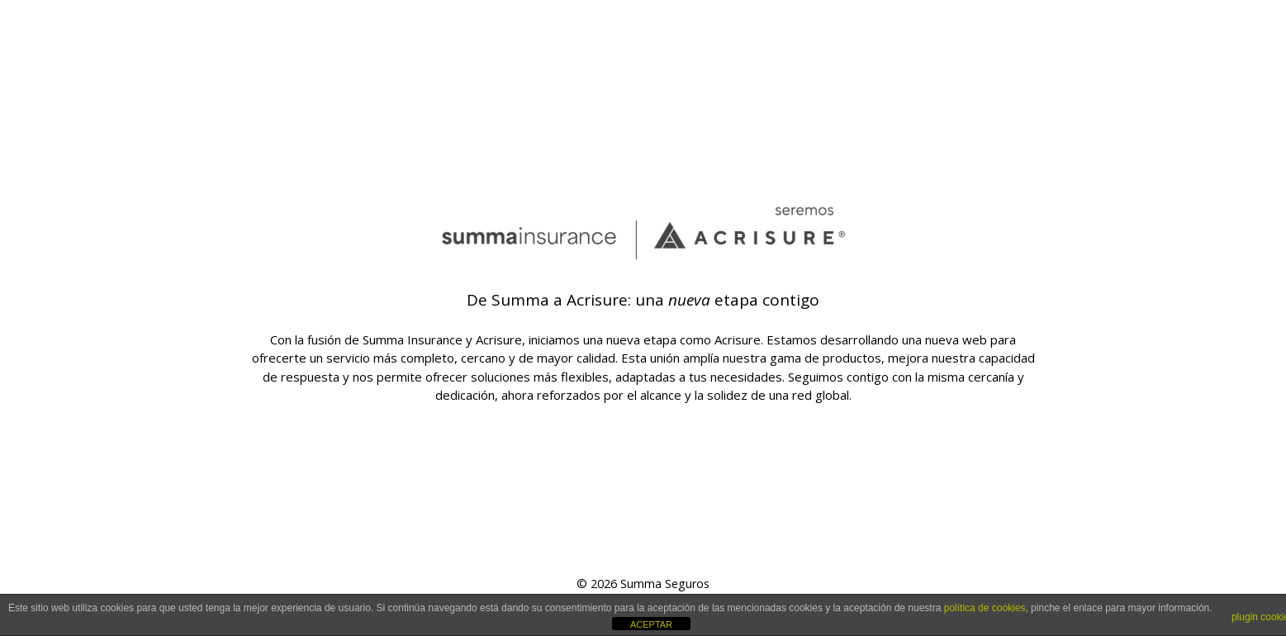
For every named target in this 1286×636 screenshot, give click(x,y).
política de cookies (985, 608)
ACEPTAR (651, 624)
